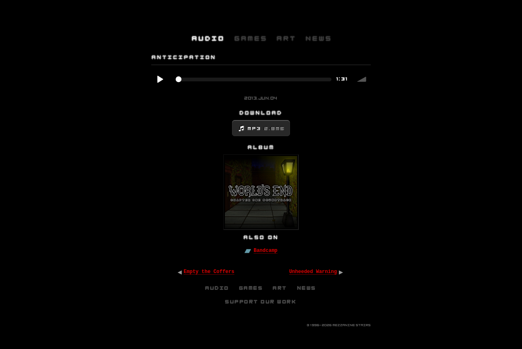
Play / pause (160, 79)
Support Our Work (261, 301)
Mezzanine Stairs (352, 325)
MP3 (266, 128)
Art (280, 288)
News (307, 288)
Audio (217, 288)
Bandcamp (266, 251)
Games (251, 288)
